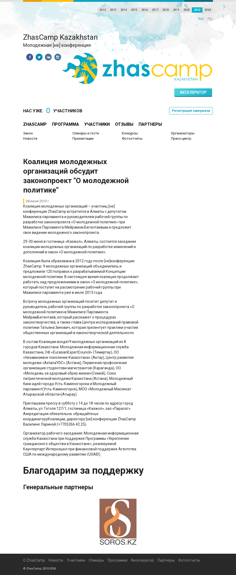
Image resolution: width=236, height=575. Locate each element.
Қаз (201, 19)
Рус (210, 19)
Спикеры (96, 560)
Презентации (82, 138)
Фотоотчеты (132, 138)
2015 (134, 9)
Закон (28, 133)
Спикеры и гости (85, 133)
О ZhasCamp (34, 560)
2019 (176, 9)
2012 (102, 9)
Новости (30, 138)
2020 (186, 9)
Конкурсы (130, 133)
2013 (113, 9)
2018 (165, 9)
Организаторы (183, 133)
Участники (97, 124)
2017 (155, 9)
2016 (144, 9)
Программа (65, 124)
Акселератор (193, 92)
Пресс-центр (181, 138)
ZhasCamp (35, 124)
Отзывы (124, 124)
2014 (123, 9)
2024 (207, 9)
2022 (197, 9)
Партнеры (150, 124)
